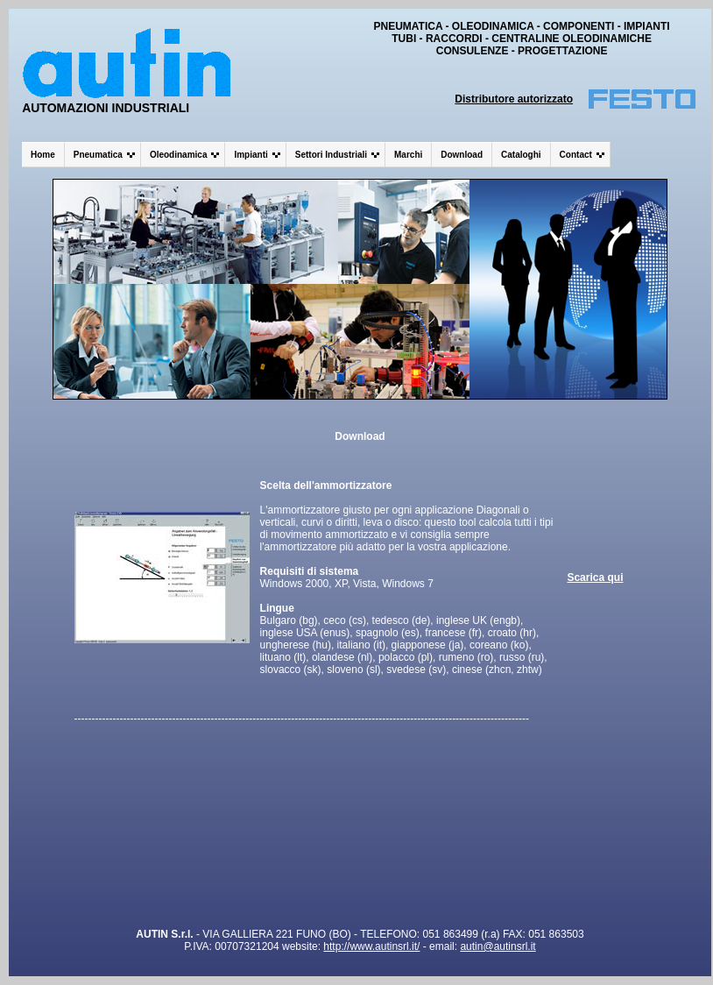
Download (462, 154)
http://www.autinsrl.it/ (371, 946)
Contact (576, 154)
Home (43, 154)
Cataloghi (521, 154)
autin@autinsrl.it (497, 946)
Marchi (408, 154)
